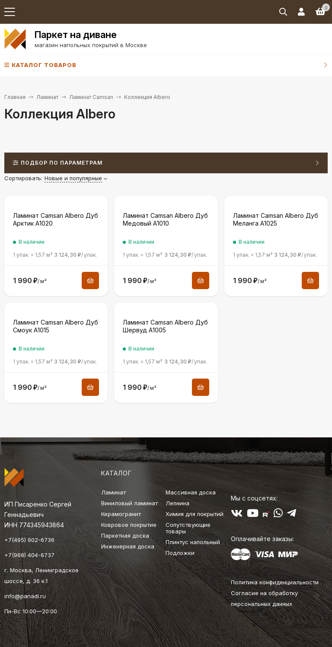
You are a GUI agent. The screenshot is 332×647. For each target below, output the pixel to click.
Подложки (180, 552)
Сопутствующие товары (188, 528)
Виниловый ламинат (129, 503)
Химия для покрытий (194, 513)
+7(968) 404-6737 (29, 554)
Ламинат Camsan (91, 97)
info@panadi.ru (25, 596)
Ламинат (47, 97)
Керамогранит (121, 513)
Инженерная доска (127, 546)
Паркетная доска (125, 535)
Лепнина (177, 503)
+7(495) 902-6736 (29, 539)
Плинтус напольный (193, 542)
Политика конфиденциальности (275, 582)
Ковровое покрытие (128, 524)
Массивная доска (191, 492)
